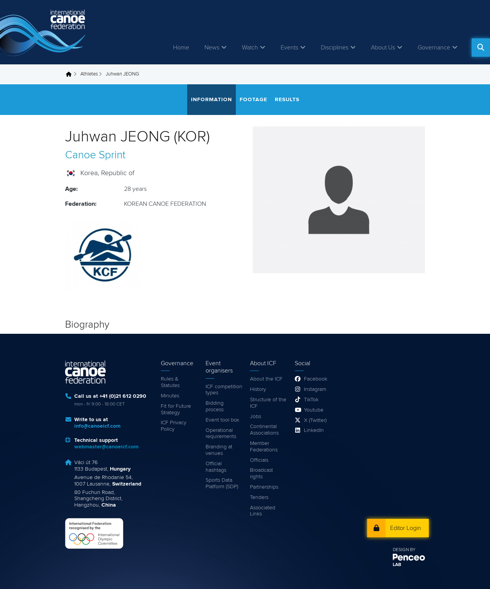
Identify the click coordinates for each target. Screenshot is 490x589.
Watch (250, 47)
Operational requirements (221, 434)
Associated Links (262, 511)
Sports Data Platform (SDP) (222, 483)
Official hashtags (216, 467)
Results (287, 99)
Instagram (315, 389)
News (211, 47)
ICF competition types (224, 390)
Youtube (313, 410)
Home (181, 47)
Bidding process (215, 406)
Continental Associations (264, 430)
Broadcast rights (261, 473)
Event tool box (222, 420)
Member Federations (264, 447)
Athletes (89, 74)
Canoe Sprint (95, 155)
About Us (383, 47)
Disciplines (334, 47)
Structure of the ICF (268, 403)
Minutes (170, 396)
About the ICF (266, 379)
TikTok (311, 399)
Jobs (255, 416)
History (258, 389)
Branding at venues (219, 450)
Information (211, 99)
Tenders (259, 497)
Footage (253, 99)
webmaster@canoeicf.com (106, 447)
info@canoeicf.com (97, 426)
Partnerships (264, 487)
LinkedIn (314, 430)
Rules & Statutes (170, 382)
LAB (397, 565)
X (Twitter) (315, 420)
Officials (259, 460)
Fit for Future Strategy (176, 409)
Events (289, 47)
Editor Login (405, 528)
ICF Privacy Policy (173, 426)
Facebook (315, 379)
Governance (434, 47)
